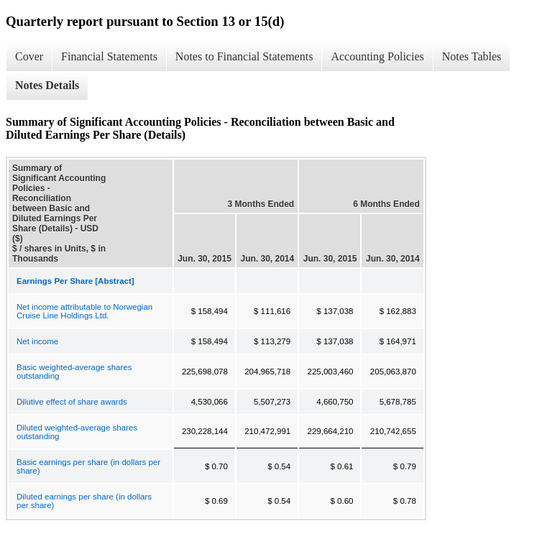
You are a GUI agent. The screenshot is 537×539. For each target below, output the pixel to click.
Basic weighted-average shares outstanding (74, 371)
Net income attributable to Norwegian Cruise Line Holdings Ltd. (84, 311)
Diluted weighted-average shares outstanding (77, 432)
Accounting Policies (377, 56)
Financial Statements (109, 56)
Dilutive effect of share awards (72, 401)
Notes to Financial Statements (244, 56)
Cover (29, 56)
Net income (37, 341)
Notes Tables (472, 56)
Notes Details (47, 85)
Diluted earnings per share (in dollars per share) (84, 501)
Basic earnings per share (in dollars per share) (88, 466)
